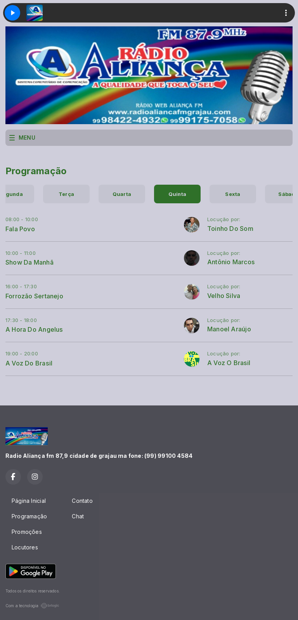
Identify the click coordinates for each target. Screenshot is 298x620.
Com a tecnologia (32, 605)
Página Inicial (29, 500)
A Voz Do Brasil (28, 363)
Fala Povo (20, 229)
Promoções (27, 531)
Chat (78, 516)
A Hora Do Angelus (34, 329)
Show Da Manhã (29, 262)
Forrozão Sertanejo (34, 296)
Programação (29, 516)
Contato (82, 500)
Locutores (25, 547)
